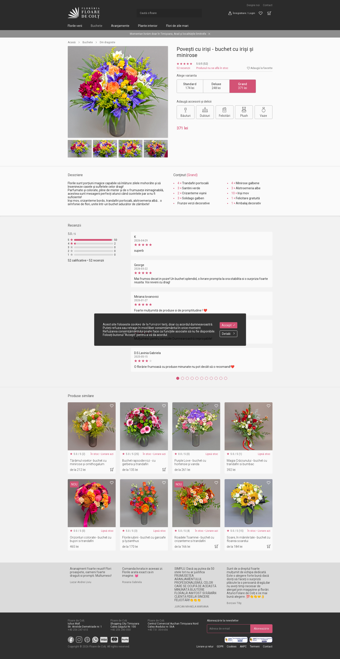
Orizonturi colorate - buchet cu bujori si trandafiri (90, 539)
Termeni (255, 646)
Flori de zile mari (177, 26)
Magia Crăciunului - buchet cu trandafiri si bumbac (247, 462)
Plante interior (147, 26)
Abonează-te (261, 628)
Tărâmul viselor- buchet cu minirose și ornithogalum (88, 462)
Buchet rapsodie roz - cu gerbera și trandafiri (139, 462)
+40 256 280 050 (120, 629)
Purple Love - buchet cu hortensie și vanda (190, 462)
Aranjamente (120, 26)
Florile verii (75, 26)
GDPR (220, 646)
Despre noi (253, 5)
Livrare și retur (204, 646)
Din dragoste (107, 42)
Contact (267, 5)
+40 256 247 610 (78, 629)
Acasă (72, 42)
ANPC (243, 646)
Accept (228, 325)
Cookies (232, 646)
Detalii (228, 334)
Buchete (96, 26)
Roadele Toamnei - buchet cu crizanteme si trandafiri (194, 539)
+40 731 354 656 (158, 629)
